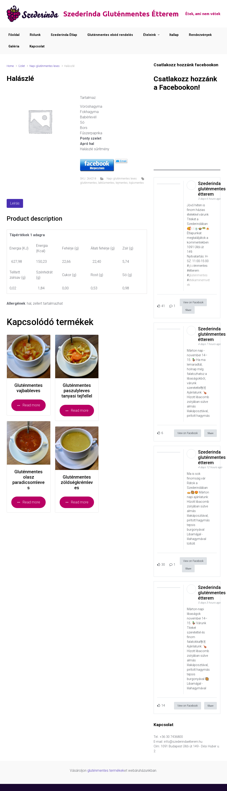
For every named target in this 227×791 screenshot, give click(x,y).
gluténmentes (88, 182)
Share (188, 310)
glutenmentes (198, 275)
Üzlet (21, 66)
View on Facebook (193, 302)
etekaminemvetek (198, 282)
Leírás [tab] (15, 203)
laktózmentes (106, 182)
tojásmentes (136, 182)
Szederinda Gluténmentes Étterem (121, 14)
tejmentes (122, 182)
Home (10, 66)
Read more (28, 405)
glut (191, 266)
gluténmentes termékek (105, 770)
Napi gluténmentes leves (44, 66)
